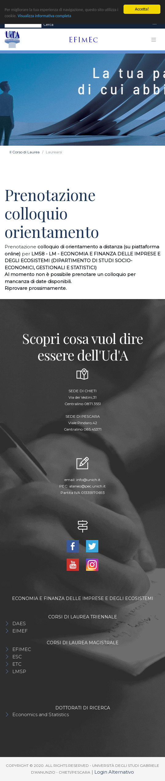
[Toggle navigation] (154, 24)
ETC (17, 664)
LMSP (19, 671)
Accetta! (142, 9)
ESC (17, 657)
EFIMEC (21, 649)
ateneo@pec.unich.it (87, 486)
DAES (19, 623)
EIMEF (20, 631)
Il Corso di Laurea (25, 152)
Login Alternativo (114, 772)
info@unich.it (88, 479)
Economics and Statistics (40, 714)
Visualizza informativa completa (44, 15)
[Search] (23, 24)
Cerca (48, 24)
